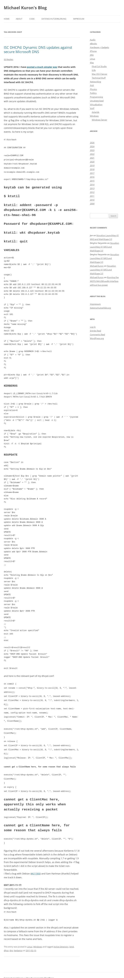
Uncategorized (97, 100)
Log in (93, 326)
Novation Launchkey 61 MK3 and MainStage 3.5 (104, 247)
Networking (95, 81)
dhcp (6, 944)
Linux (29, 941)
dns (11, 944)
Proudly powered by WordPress (40, 972)
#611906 (35, 868)
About (19, 18)
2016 (92, 177)
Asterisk (95, 112)
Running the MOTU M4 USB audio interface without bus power (104, 281)
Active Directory (61, 941)
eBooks (93, 43)
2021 (92, 157)
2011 (92, 196)
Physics (93, 89)
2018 (92, 169)
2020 (92, 161)
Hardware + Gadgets (99, 47)
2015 (92, 180)
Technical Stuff (99, 77)
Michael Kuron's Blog (25, 7)
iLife (94, 70)
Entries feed (95, 330)
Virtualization (96, 104)
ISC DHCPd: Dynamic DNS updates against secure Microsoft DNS (38, 49)
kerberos (18, 944)
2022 (92, 154)
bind (71, 941)
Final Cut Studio (99, 66)
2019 (92, 165)
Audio (92, 39)
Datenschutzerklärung (54, 18)
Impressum (78, 18)
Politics (93, 93)
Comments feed (97, 334)
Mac (92, 62)
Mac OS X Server (99, 74)
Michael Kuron (97, 265)
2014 (92, 184)
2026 (92, 142)
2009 (92, 203)
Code (32, 18)
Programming (96, 96)
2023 (92, 150)
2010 (92, 199)
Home (7, 18)
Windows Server (99, 119)
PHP (92, 85)
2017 (92, 173)
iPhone (93, 51)
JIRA (92, 55)
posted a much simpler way (42, 66)
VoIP (92, 108)
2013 (92, 188)
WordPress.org (97, 338)
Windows (37, 941)
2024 (92, 146)
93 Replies (8, 59)
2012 (92, 192)
